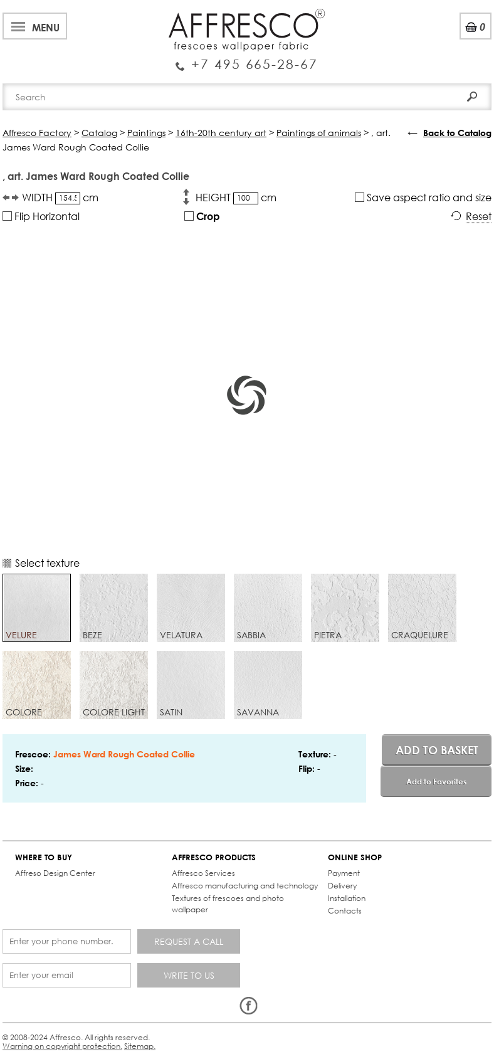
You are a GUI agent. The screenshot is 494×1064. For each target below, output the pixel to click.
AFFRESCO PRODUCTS (214, 857)
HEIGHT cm (236, 197)
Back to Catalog (457, 132)
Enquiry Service (246, 59)
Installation (346, 898)
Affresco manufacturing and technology (245, 885)
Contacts (345, 910)
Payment (344, 873)
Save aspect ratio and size (423, 197)
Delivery (342, 885)
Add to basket (437, 750)
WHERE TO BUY (43, 857)
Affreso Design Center (55, 873)
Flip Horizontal (41, 216)
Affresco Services (203, 873)
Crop (202, 216)
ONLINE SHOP (355, 857)
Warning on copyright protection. (62, 1046)
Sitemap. (139, 1046)
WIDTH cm (60, 197)
